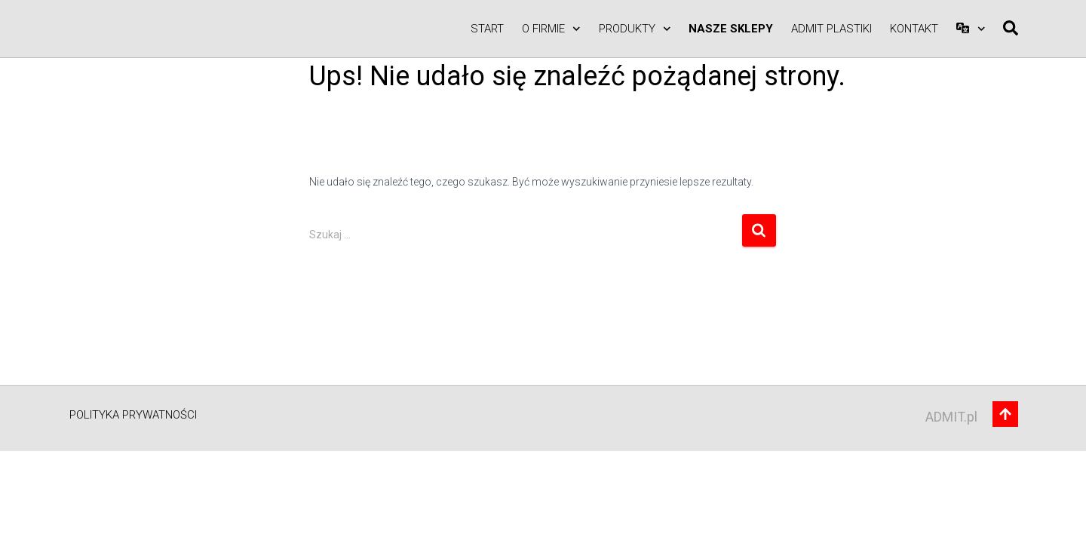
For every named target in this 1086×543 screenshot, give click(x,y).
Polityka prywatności (133, 415)
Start (487, 28)
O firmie (551, 29)
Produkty (635, 29)
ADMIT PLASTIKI (831, 28)
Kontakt (914, 28)
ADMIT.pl (951, 417)
